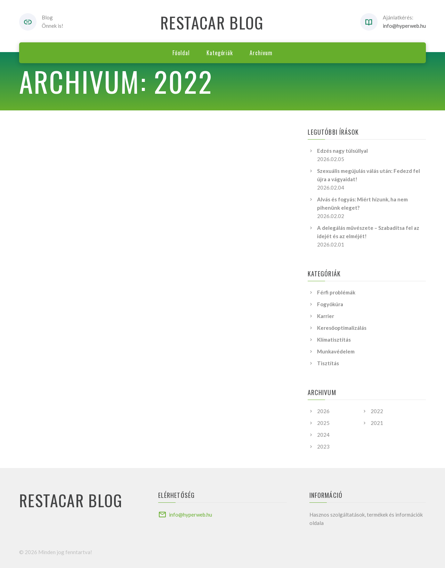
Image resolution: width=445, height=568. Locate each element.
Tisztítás (328, 363)
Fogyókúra (330, 304)
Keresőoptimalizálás (341, 328)
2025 (323, 423)
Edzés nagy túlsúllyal (342, 151)
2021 (377, 423)
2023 (323, 446)
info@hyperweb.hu (404, 26)
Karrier (325, 316)
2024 (323, 435)
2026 (323, 411)
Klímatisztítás (334, 339)
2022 (377, 411)
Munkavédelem (336, 351)
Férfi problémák (336, 292)
